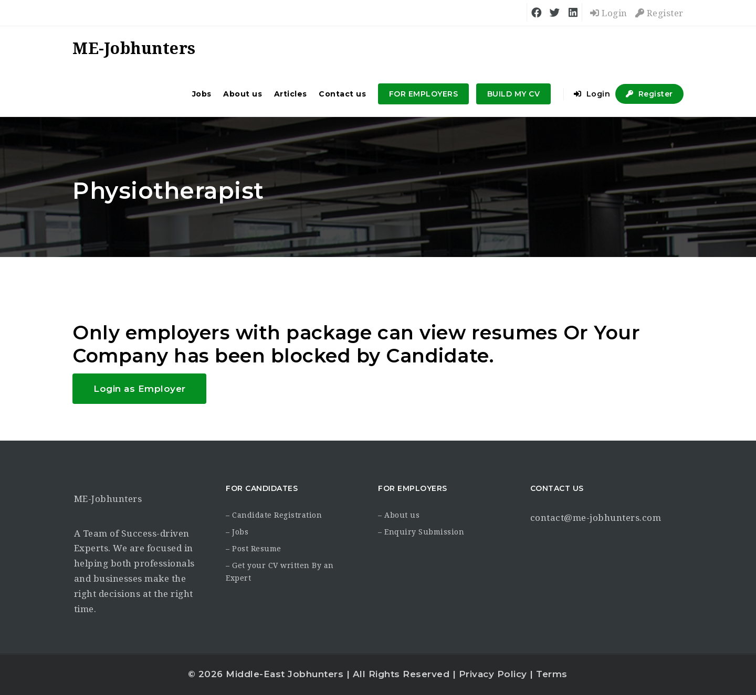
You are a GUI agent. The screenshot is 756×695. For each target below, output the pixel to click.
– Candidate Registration (274, 515)
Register (659, 13)
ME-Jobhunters (108, 499)
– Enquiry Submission (421, 532)
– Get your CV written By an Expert (280, 571)
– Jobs (237, 532)
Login (608, 13)
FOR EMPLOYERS (423, 94)
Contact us (342, 94)
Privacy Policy (493, 674)
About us (242, 94)
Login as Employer (139, 388)
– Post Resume (253, 548)
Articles (290, 94)
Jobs (202, 94)
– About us (398, 515)
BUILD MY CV (513, 94)
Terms (552, 674)
